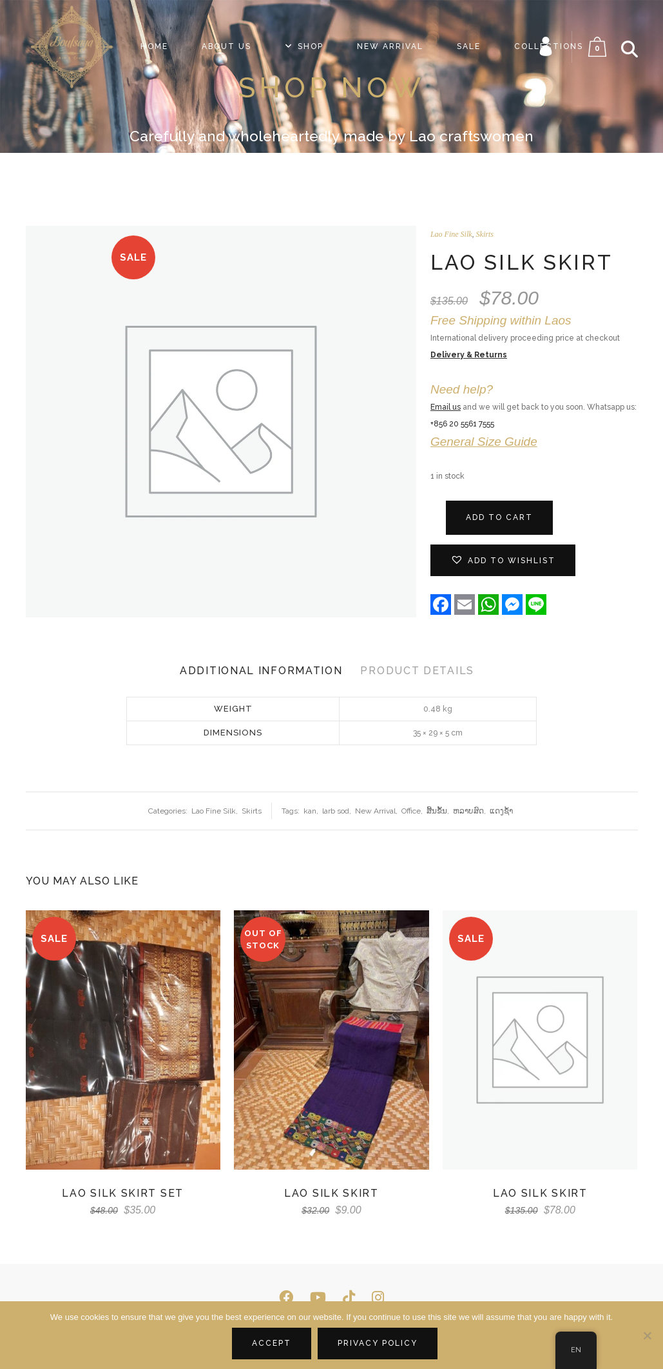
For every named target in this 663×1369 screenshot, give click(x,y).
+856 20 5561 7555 (462, 423)
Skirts (485, 234)
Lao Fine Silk (451, 234)
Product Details (417, 671)
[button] (502, 560)
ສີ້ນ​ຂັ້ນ (437, 810)
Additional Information (261, 671)
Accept (271, 1343)
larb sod (335, 810)
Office (411, 810)
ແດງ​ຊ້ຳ (501, 810)
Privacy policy (378, 1343)
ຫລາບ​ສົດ (468, 810)
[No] (646, 1335)
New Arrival (375, 810)
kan (309, 810)
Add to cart (499, 517)
